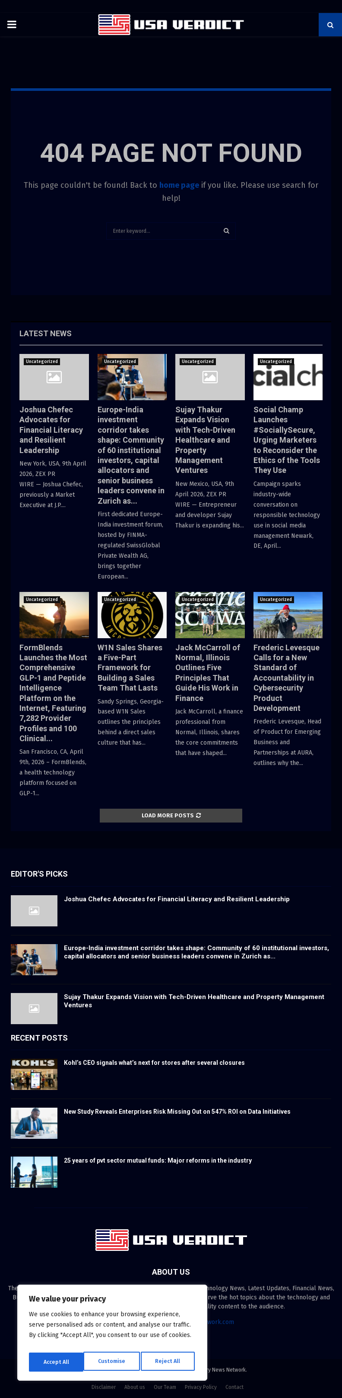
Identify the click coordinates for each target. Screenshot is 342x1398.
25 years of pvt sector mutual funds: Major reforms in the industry (158, 1160)
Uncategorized (42, 361)
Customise (56, 1362)
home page (179, 185)
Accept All (169, 1362)
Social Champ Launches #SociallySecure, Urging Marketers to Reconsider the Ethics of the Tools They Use (286, 440)
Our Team (165, 1387)
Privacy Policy (201, 1387)
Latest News (45, 333)
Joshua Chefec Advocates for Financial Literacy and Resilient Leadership (51, 430)
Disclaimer (104, 1387)
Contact (234, 1387)
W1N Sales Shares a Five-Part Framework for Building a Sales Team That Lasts (130, 668)
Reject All (113, 1362)
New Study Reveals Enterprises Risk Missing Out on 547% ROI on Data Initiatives (177, 1111)
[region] (112, 1335)
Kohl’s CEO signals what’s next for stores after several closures (154, 1062)
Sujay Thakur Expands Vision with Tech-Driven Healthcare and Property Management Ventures (205, 440)
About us (134, 1387)
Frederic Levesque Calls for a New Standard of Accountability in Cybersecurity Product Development (286, 678)
